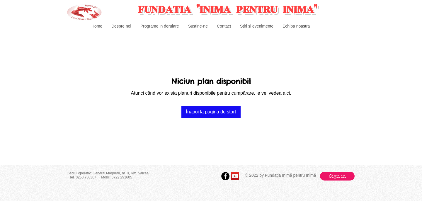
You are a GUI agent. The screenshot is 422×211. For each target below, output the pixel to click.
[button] (337, 176)
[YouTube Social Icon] (235, 176)
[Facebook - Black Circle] (225, 176)
